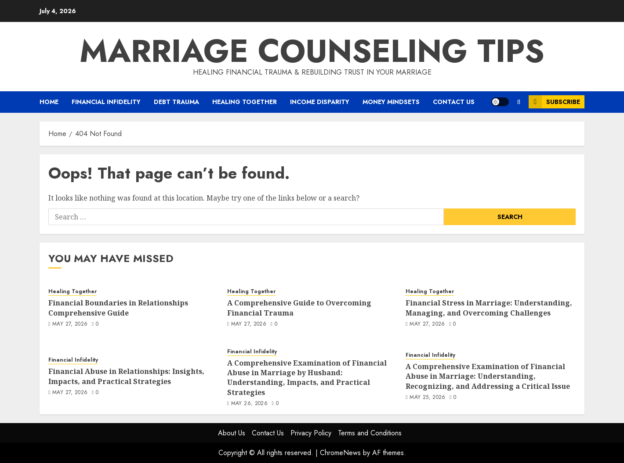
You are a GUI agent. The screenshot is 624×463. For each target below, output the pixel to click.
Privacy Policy (310, 433)
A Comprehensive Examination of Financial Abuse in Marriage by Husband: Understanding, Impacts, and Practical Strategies (307, 377)
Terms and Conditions (370, 433)
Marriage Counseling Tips (312, 51)
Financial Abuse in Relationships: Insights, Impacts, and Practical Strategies (126, 376)
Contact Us (454, 101)
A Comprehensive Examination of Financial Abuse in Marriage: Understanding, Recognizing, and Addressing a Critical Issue (488, 376)
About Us (231, 433)
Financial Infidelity (106, 101)
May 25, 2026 (427, 397)
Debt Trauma (176, 101)
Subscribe (554, 101)
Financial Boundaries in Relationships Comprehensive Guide (118, 307)
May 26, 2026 (249, 403)
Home (49, 101)
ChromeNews (340, 453)
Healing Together (244, 101)
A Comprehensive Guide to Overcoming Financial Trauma (299, 307)
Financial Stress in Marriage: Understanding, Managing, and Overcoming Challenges (489, 307)
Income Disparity (319, 101)
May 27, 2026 (69, 324)
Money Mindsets (391, 101)
